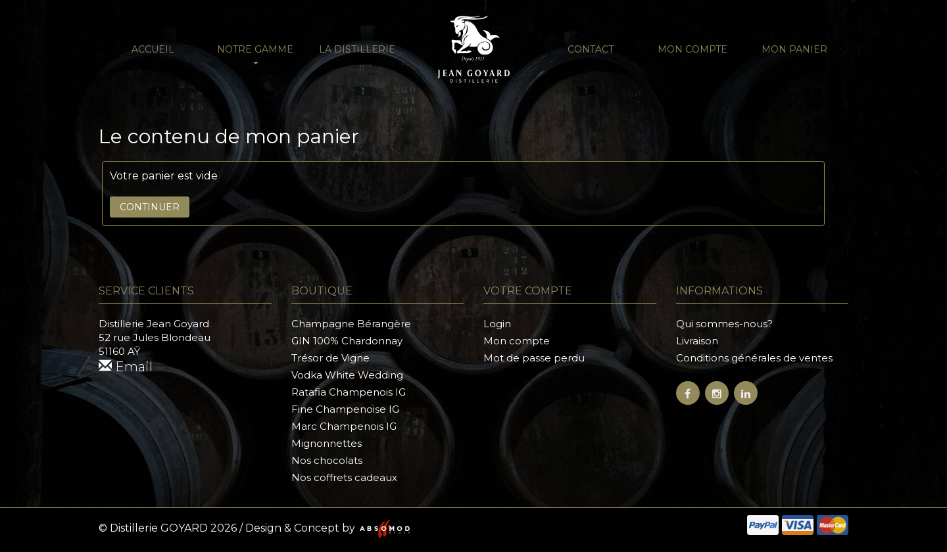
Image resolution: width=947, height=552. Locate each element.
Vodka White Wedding (347, 375)
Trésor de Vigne (330, 358)
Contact (591, 49)
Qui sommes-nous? (724, 323)
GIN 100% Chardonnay (346, 340)
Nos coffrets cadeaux (344, 477)
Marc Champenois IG (344, 426)
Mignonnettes (326, 443)
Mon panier (794, 49)
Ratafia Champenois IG (348, 392)
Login (497, 323)
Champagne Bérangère (351, 323)
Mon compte (692, 49)
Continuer (150, 207)
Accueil (153, 49)
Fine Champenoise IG (345, 409)
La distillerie (357, 49)
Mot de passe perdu (534, 358)
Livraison (697, 340)
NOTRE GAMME (255, 53)
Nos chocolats (326, 460)
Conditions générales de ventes (754, 358)
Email (126, 367)
